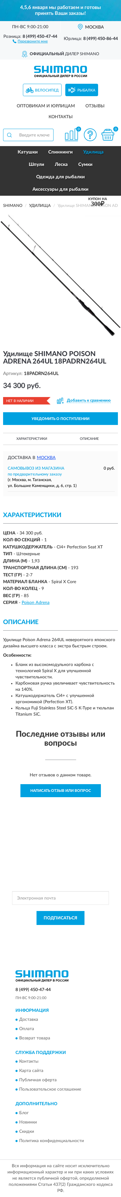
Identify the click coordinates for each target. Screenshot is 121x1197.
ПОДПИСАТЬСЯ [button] (60, 918)
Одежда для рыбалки (60, 177)
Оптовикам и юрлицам (46, 106)
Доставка (28, 1019)
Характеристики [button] (31, 438)
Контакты (61, 117)
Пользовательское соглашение (50, 1090)
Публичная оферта (38, 1080)
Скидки (26, 1131)
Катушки (28, 152)
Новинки (28, 1122)
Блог (24, 1113)
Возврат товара (34, 1038)
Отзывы (95, 106)
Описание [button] (89, 438)
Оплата (26, 1029)
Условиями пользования (72, 937)
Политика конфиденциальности (51, 1141)
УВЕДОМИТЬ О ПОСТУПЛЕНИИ (60, 419)
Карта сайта (31, 1071)
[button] (30, 41)
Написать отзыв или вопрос (60, 791)
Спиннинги (60, 152)
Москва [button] (46, 458)
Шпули (36, 164)
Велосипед (47, 90)
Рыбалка (86, 90)
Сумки (85, 164)
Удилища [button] (93, 152)
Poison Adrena (36, 603)
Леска (61, 164)
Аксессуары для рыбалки (60, 189)
